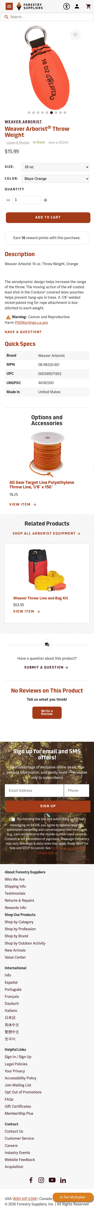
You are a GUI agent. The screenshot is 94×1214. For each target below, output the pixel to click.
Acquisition (14, 1166)
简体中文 (12, 1025)
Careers (11, 1145)
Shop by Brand (16, 936)
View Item (23, 505)
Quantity (14, 189)
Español (11, 982)
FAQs (9, 1099)
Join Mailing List (18, 1085)
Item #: (58, 143)
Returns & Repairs (19, 900)
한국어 (10, 1039)
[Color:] (55, 179)
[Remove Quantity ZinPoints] (8, 200)
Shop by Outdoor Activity (25, 943)
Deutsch (12, 1003)
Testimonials (15, 893)
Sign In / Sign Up (18, 1056)
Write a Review (47, 713)
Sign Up (48, 806)
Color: (12, 179)
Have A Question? (23, 332)
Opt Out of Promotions (23, 1092)
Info (8, 975)
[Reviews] (17, 142)
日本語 (10, 1017)
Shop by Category (19, 922)
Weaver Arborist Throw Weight (37, 132)
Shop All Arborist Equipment (47, 534)
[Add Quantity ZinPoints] (45, 200)
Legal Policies (16, 1064)
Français (12, 996)
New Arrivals (15, 950)
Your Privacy (15, 1071)
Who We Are (15, 879)
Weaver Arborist (23, 122)
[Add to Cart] (48, 217)
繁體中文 (12, 1032)
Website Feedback (20, 1159)
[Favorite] (75, 34)
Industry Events (17, 1152)
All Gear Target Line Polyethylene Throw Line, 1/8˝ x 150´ (41, 485)
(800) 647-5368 (25, 1198)
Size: (10, 167)
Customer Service (19, 1138)
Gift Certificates (18, 1106)
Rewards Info (15, 907)
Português (13, 989)
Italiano (11, 1010)
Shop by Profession (20, 929)
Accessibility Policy (20, 1078)
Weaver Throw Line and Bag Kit (40, 598)
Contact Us (14, 1131)
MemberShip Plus (19, 1113)
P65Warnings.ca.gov (31, 322)
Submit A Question (46, 668)
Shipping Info (15, 886)
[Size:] (55, 167)
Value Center (15, 957)
